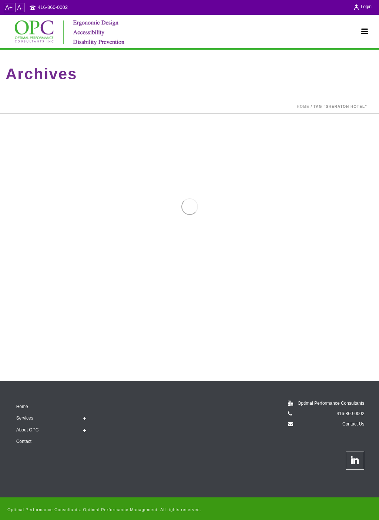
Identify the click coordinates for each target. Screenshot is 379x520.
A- (20, 7)
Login (362, 6)
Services (24, 418)
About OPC (27, 430)
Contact (23, 441)
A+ (9, 7)
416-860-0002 (53, 7)
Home (303, 107)
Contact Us (353, 424)
